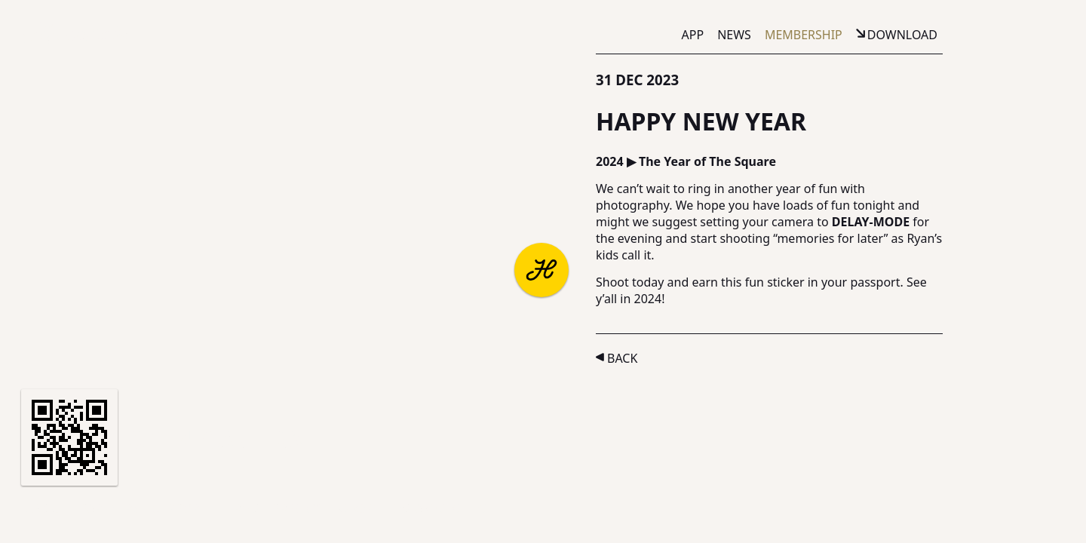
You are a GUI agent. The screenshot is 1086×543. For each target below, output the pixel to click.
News (734, 34)
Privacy (296, 508)
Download (902, 34)
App (693, 34)
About (46, 508)
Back (622, 358)
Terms (239, 508)
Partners (110, 508)
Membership (803, 34)
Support (179, 508)
